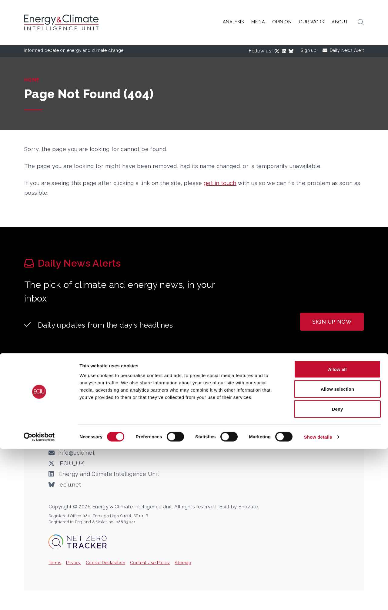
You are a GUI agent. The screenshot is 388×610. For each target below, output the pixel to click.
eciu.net (64, 484)
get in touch (220, 183)
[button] (361, 22)
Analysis (233, 21)
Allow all (337, 530)
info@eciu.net (76, 453)
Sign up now (332, 321)
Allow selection (337, 550)
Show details (318, 598)
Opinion (282, 21)
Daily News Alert (343, 50)
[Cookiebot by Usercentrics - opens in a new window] (39, 598)
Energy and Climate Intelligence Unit (103, 474)
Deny (337, 570)
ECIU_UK (66, 463)
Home (32, 80)
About (340, 21)
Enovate (248, 507)
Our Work (311, 21)
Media (258, 21)
